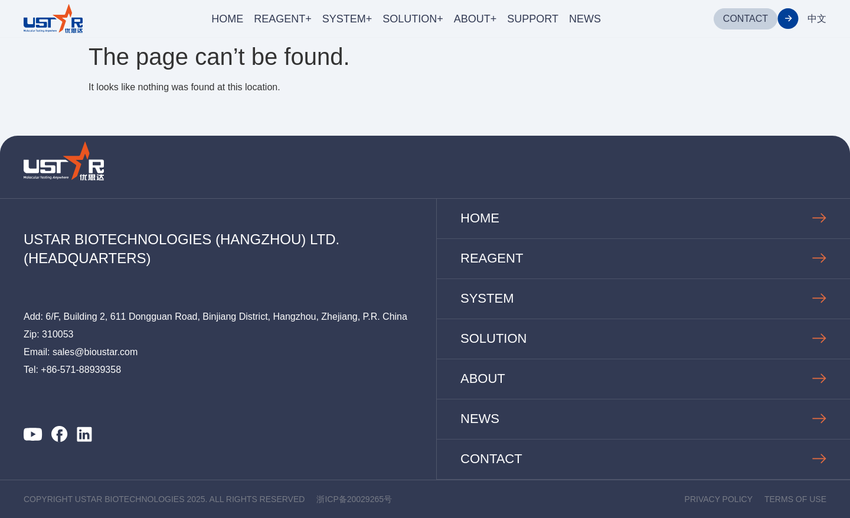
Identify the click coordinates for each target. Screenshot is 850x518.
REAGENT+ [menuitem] (283, 19)
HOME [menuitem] (227, 19)
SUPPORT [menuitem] (532, 19)
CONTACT (745, 19)
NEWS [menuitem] (585, 19)
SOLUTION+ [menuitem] (412, 19)
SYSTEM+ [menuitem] (347, 19)
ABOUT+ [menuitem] (475, 19)
